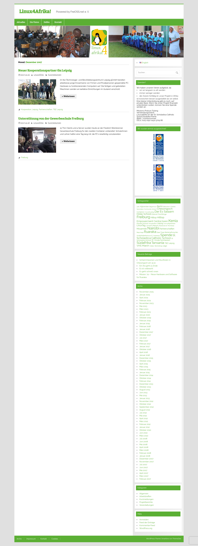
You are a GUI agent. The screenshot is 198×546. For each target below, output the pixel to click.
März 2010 (143, 436)
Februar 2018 (145, 326)
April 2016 (143, 352)
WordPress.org (145, 528)
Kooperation (26, 109)
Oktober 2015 (145, 361)
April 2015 (143, 364)
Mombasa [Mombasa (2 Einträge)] (171, 225)
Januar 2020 (144, 315)
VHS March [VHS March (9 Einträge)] (143, 245)
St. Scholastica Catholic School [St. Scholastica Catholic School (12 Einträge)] (156, 237)
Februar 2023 (145, 312)
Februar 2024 (145, 300)
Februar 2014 (145, 381)
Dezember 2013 (146, 384)
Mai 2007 (143, 470)
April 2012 (143, 418)
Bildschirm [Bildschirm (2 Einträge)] (166, 206)
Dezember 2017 (146, 332)
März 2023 (143, 309)
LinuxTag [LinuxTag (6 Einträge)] (141, 225)
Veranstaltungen (146, 505)
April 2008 (143, 447)
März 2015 (143, 367)
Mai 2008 (143, 444)
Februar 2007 (145, 479)
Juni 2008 (143, 441)
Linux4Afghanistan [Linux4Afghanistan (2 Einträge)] (169, 223)
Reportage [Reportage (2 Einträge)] (140, 232)
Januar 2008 (144, 456)
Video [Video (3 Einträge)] (152, 246)
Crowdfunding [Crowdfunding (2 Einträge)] (149, 212)
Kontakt (58, 22)
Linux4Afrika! (35, 11)
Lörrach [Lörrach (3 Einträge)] (149, 226)
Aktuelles (21, 22)
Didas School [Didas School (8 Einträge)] (144, 214)
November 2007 (146, 462)
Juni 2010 (143, 433)
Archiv (19, 539)
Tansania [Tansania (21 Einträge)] (157, 243)
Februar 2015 (145, 369)
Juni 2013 (143, 392)
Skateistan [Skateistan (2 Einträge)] (156, 235)
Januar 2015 (144, 372)
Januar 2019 (144, 323)
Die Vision (34, 22)
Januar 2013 (144, 398)
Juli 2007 (143, 464)
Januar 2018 (144, 329)
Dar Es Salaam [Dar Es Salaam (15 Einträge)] (164, 211)
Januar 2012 (144, 427)
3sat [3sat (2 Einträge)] (138, 206)
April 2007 (143, 473)
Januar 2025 (144, 295)
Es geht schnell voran (148, 271)
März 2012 (143, 421)
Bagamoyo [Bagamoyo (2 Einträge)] (152, 206)
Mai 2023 (143, 306)
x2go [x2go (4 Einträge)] (165, 246)
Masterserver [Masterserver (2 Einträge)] (163, 225)
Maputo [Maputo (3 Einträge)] (155, 226)
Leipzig (35, 109)
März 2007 (143, 476)
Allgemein (143, 493)
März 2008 (143, 450)
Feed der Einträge (147, 522)
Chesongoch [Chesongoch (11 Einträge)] (164, 208)
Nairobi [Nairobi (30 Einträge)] (153, 228)
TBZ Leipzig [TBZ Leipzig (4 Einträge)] (170, 243)
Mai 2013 (143, 395)
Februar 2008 (145, 453)
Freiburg (24, 157)
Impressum (31, 539)
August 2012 (144, 410)
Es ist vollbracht (146, 268)
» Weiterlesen (68, 96)
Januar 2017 (144, 346)
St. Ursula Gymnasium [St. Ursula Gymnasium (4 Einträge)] (161, 240)
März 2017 (143, 341)
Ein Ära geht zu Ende (148, 266)
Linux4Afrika (39, 75)
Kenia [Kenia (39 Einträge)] (173, 220)
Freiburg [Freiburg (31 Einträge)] (143, 217)
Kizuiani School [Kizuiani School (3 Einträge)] (142, 223)
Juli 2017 (143, 338)
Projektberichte (146, 502)
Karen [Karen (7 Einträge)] (165, 221)
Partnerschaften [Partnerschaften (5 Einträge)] (166, 229)
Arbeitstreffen (145, 496)
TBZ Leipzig (58, 109)
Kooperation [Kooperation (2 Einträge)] (153, 223)
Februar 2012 (145, 424)
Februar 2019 (145, 320)
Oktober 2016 (145, 349)
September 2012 (146, 407)
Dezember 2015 (146, 358)
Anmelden (144, 519)
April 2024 (143, 297)
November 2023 (146, 303)
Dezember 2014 (146, 375)
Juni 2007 (143, 467)
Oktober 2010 (145, 430)
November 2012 (146, 401)
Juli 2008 (143, 439)
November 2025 (146, 292)
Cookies (55, 539)
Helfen (47, 22)
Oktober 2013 (145, 387)
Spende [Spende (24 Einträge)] (166, 235)
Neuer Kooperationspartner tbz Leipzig (45, 70)
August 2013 (144, 390)
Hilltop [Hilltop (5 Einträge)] (154, 217)
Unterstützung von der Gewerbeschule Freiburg (51, 118)
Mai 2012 (143, 416)
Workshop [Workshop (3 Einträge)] (159, 246)
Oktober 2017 (145, 335)
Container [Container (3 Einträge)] (140, 212)
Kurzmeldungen (54, 75)
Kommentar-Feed (147, 525)
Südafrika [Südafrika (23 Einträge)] (144, 243)
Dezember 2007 (146, 459)
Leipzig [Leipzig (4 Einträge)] (160, 223)
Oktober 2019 (145, 318)
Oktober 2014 (145, 378)
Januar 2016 (144, 355)
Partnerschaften (45, 109)
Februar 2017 (145, 344)
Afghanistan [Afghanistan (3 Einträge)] (144, 206)
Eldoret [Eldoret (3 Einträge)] (154, 214)
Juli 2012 (143, 413)
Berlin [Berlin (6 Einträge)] (160, 206)
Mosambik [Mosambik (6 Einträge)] (142, 228)
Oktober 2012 (145, 404)
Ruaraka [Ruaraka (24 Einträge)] (150, 232)
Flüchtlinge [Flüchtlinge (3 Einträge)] (162, 214)
